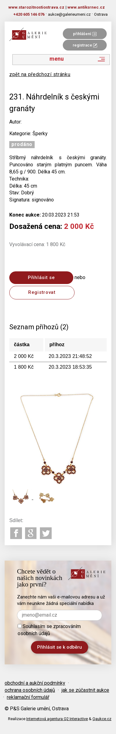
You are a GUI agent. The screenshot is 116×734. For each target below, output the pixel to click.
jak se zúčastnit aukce (85, 690)
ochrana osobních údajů (30, 690)
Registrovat (42, 292)
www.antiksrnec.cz (86, 7)
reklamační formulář (28, 697)
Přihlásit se (41, 277)
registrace (85, 45)
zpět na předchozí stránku (40, 74)
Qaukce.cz (101, 718)
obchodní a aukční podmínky (35, 683)
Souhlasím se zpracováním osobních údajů (49, 629)
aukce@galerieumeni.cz (69, 14)
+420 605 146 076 (29, 14)
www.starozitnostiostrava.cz (36, 7)
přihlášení (85, 33)
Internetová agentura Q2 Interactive (57, 718)
